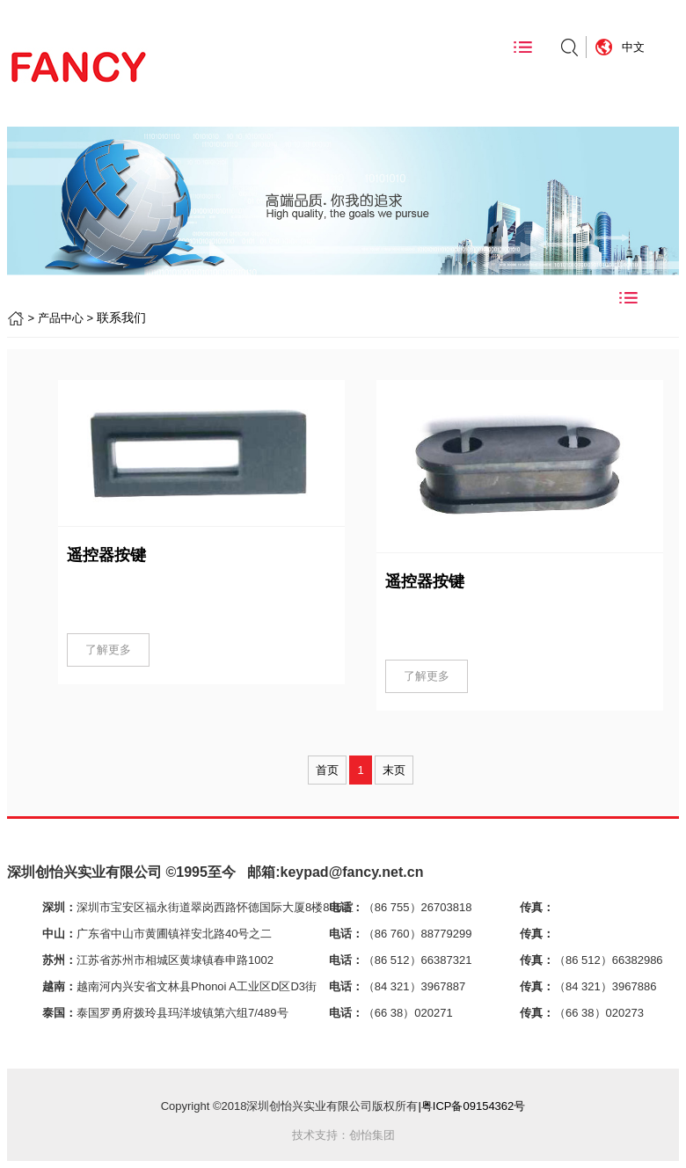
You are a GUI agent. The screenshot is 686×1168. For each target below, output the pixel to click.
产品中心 (61, 318)
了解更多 (108, 649)
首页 (327, 770)
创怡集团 (372, 1135)
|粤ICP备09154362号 (471, 1106)
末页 (394, 770)
